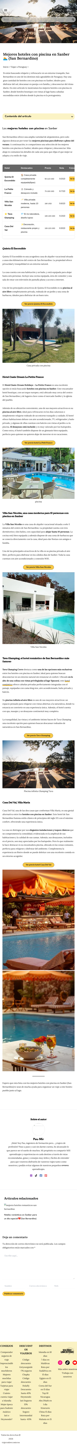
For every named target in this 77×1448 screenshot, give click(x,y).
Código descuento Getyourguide (26, 1363)
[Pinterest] (46, 1175)
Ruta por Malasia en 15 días (45, 1419)
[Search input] (37, 19)
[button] (38, 304)
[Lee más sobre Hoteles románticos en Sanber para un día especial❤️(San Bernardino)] (20, 1207)
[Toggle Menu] (5, 10)
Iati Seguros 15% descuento (26, 1404)
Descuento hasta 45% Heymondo (26, 1393)
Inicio (6, 67)
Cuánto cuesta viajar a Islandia (7, 1397)
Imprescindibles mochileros (6, 1367)
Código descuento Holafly (26, 1382)
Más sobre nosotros (67, 1369)
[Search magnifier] (73, 19)
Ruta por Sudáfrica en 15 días (45, 1371)
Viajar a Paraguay (19, 67)
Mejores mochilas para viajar (7, 1378)
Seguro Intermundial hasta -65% (26, 1415)
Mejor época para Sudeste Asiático (6, 1408)
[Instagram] (31, 1175)
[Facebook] (41, 1175)
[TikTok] (36, 1175)
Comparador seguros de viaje (7, 1356)
